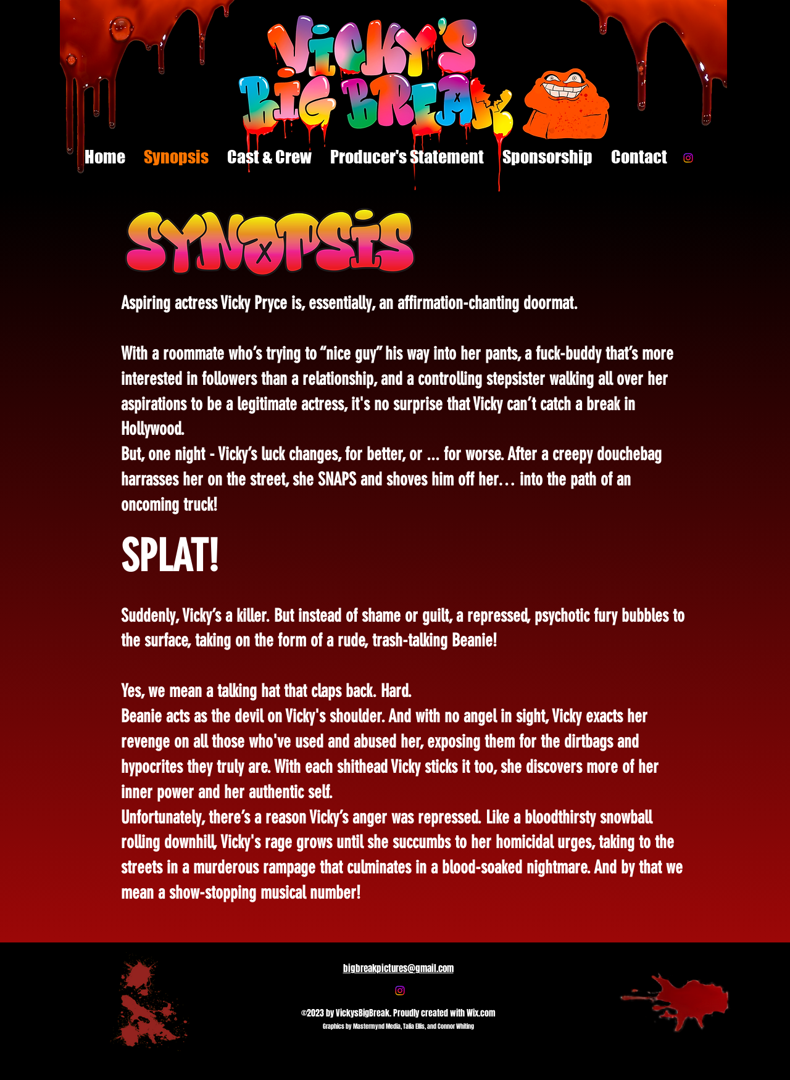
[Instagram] (688, 158)
